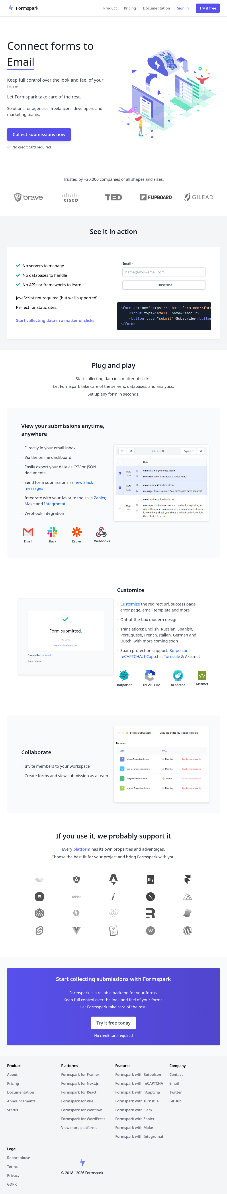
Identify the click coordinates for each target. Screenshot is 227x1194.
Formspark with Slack (133, 1109)
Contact (176, 1074)
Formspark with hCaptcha (137, 1092)
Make (30, 503)
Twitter (175, 1092)
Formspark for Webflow (81, 1109)
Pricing (130, 8)
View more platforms (79, 1127)
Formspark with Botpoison (138, 1074)
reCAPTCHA (131, 656)
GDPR (12, 1184)
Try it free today (113, 1023)
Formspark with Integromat (139, 1136)
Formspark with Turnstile (137, 1101)
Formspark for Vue (77, 1101)
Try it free (208, 8)
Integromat (54, 503)
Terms (12, 1166)
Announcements (21, 1101)
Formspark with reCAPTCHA (139, 1083)
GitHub (175, 1101)
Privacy (13, 1175)
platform (81, 849)
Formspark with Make (134, 1127)
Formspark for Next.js (80, 1083)
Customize (130, 604)
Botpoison (178, 650)
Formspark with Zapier (135, 1118)
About (12, 1074)
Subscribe (164, 285)
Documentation (156, 8)
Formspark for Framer (80, 1074)
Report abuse (18, 1157)
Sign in (183, 8)
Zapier (99, 497)
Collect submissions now (39, 134)
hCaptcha (153, 656)
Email (127, 263)
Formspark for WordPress (83, 1118)
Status (12, 1109)
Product (110, 8)
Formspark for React (78, 1092)
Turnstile (172, 656)
